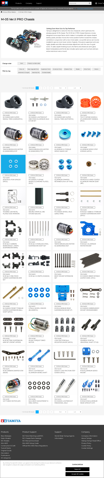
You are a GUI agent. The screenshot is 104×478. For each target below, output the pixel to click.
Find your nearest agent (85, 8)
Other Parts (87, 69)
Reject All (77, 470)
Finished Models (46, 72)
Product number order (34, 63)
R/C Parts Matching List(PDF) (32, 436)
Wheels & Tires (68, 69)
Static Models (6, 438)
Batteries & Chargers (23, 72)
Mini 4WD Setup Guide (30, 443)
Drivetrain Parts (57, 69)
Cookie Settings (87, 448)
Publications (5, 455)
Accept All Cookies (77, 475)
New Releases (6, 436)
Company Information (89, 436)
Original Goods (6, 450)
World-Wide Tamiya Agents (64, 436)
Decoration (5, 453)
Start (21, 63)
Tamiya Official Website (9, 12)
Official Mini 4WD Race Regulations (35, 446)
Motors (96, 69)
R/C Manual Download (30, 441)
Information (59, 438)
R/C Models (5, 441)
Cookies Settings (77, 465)
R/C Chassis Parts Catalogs (31, 438)
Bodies (78, 69)
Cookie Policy (86, 446)
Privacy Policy (86, 443)
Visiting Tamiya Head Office (91, 441)
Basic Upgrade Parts (33, 69)
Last (75, 88)
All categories (6, 458)
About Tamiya (86, 438)
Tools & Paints (6, 448)
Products (19, 3)
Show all (21, 69)
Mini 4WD (4, 443)
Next (60, 88)
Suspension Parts (45, 69)
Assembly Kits (36, 72)
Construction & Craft (8, 446)
